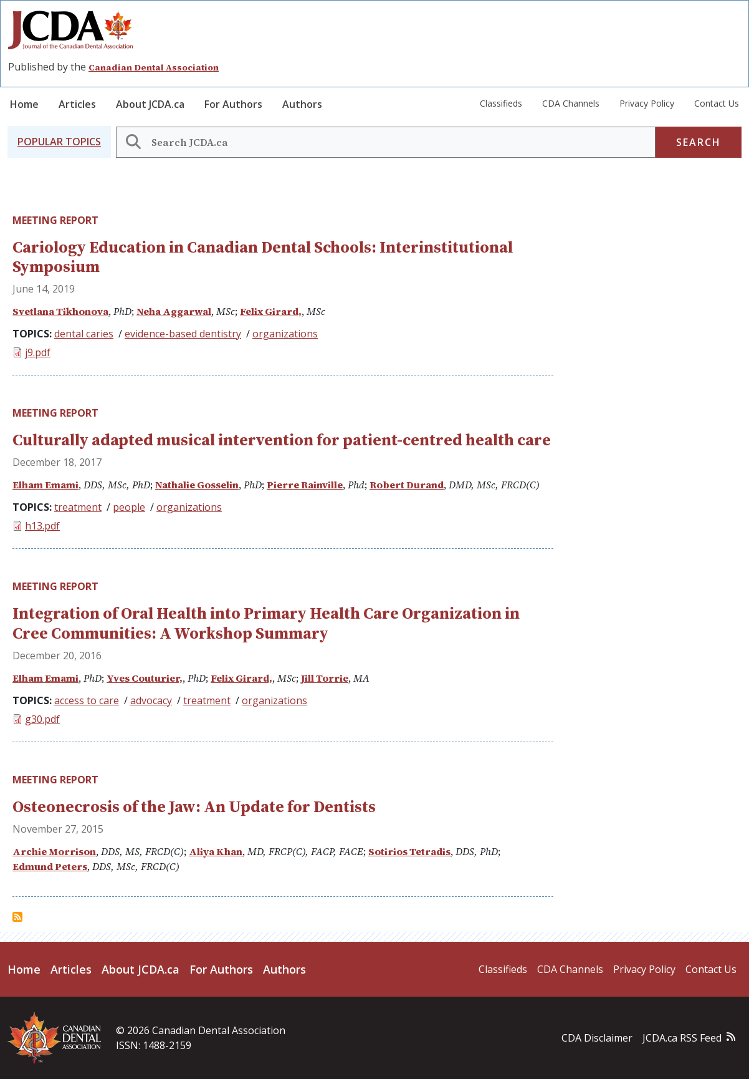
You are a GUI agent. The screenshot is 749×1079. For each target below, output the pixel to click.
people (129, 507)
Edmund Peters (49, 866)
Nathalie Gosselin (197, 484)
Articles (77, 104)
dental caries (83, 334)
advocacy (151, 700)
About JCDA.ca (150, 104)
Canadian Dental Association (153, 67)
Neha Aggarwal (173, 311)
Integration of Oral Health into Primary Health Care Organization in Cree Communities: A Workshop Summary (266, 623)
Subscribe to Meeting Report (17, 917)
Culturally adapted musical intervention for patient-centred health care (281, 439)
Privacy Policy (646, 103)
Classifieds (501, 103)
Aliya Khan (215, 851)
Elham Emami (45, 484)
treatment (78, 507)
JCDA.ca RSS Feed (682, 1038)
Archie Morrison (54, 851)
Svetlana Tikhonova (60, 311)
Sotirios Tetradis (409, 851)
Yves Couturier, (145, 678)
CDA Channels (570, 103)
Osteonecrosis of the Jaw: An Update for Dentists (194, 806)
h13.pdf (42, 526)
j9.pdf (37, 352)
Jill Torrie (324, 678)
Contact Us (716, 103)
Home (24, 104)
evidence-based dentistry (183, 334)
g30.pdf (42, 719)
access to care (86, 700)
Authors (302, 104)
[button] (59, 142)
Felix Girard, (271, 311)
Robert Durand (407, 484)
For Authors (233, 104)
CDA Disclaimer (596, 1038)
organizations (285, 334)
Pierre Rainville (305, 484)
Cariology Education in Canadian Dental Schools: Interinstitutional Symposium (262, 257)
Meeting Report (55, 220)
